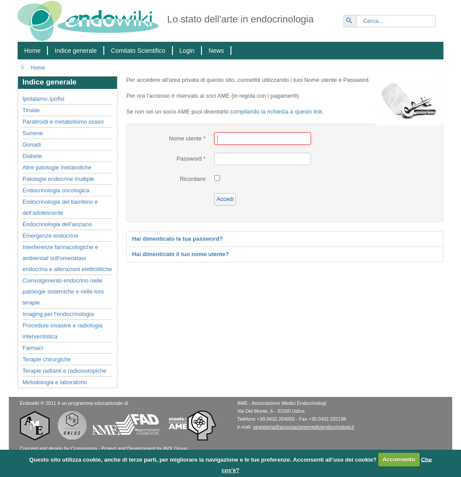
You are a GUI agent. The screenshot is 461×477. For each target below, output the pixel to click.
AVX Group (175, 448)
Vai (354, 17)
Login (186, 50)
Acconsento (398, 459)
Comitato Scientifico (138, 50)
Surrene (32, 133)
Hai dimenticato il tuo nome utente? (180, 254)
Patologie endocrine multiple (58, 179)
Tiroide (31, 110)
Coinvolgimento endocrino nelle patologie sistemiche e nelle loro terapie (63, 291)
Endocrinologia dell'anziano (57, 224)
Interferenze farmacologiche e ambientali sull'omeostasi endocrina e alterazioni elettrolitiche (67, 258)
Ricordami (193, 179)
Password (190, 158)
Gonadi (31, 144)
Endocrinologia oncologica (55, 190)
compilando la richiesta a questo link (276, 111)
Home (32, 50)
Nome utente (187, 138)
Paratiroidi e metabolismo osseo (63, 121)
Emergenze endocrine (50, 235)
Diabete (32, 156)
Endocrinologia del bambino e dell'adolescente (60, 207)
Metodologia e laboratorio (54, 382)
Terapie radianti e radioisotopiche (64, 370)
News (216, 50)
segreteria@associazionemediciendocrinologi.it (303, 426)
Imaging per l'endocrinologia (58, 314)
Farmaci (32, 348)
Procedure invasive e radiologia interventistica (62, 331)
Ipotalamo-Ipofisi (43, 98)
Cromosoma (84, 448)
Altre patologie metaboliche (56, 167)
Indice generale (76, 50)
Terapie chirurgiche (46, 359)
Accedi (225, 199)
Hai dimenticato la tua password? (177, 238)
